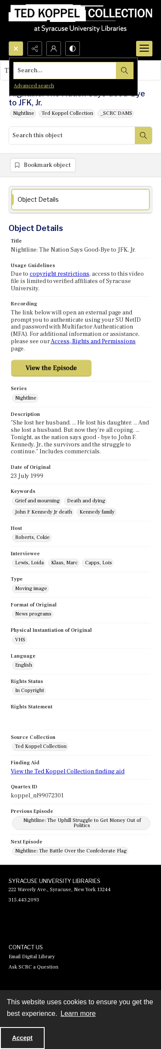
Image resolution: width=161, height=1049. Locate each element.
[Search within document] (143, 135)
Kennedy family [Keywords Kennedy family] (97, 512)
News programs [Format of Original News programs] (33, 614)
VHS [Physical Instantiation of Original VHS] (20, 640)
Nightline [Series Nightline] (25, 398)
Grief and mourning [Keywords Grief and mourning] (37, 501)
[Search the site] (65, 70)
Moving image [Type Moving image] (31, 588)
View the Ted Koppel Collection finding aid (68, 771)
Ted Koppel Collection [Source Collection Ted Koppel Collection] (41, 746)
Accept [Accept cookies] (22, 1037)
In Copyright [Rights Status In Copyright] (29, 690)
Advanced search (34, 86)
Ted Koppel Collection (67, 113)
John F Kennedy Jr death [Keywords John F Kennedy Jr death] (43, 512)
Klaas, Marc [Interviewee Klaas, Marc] (64, 563)
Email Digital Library (32, 957)
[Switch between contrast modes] (72, 48)
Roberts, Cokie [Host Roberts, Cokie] (32, 537)
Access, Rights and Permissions (93, 341)
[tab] (80, 200)
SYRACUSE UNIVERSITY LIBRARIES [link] (54, 880)
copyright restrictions (59, 274)
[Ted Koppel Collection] (80, 20)
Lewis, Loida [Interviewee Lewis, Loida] (29, 563)
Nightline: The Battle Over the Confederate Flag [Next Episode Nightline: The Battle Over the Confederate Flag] (71, 851)
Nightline (23, 113)
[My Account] (54, 48)
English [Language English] (23, 665)
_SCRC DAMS (116, 113)
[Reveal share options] (35, 48)
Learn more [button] (78, 1013)
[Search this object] (72, 135)
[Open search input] (16, 48)
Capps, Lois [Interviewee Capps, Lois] (98, 563)
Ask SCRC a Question (33, 967)
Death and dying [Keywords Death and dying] (86, 501)
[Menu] (144, 48)
